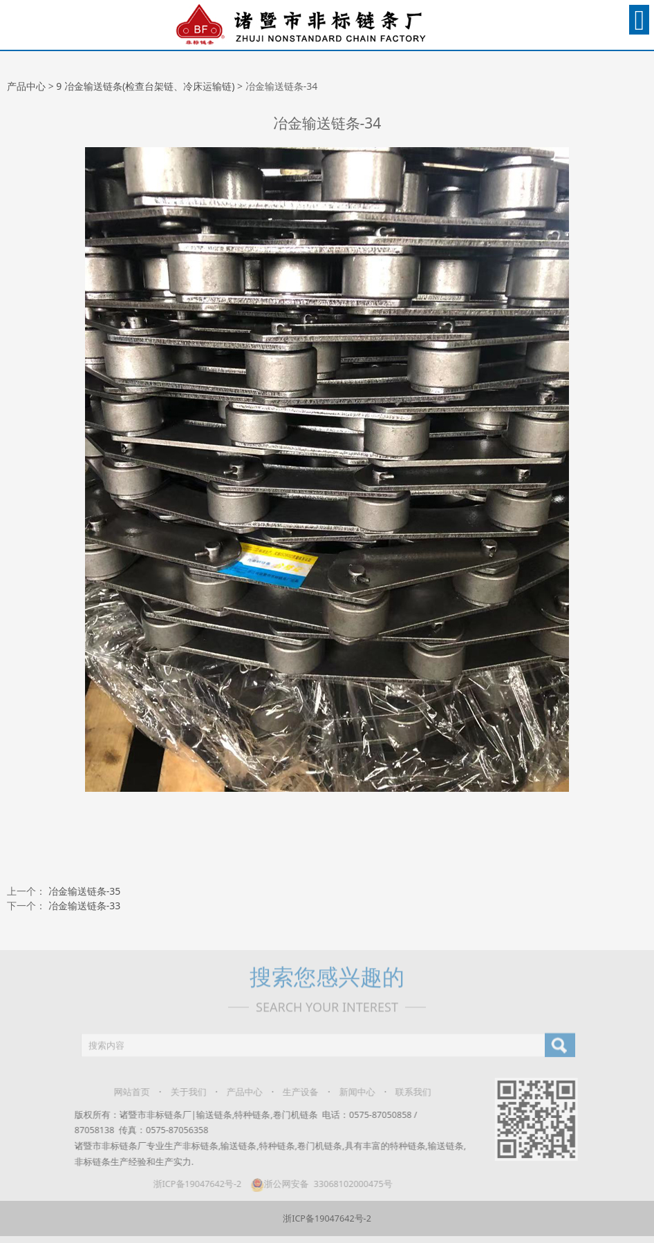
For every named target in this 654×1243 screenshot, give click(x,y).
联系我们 (407, 1092)
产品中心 (26, 86)
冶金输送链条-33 (84, 905)
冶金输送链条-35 (84, 891)
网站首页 (126, 1092)
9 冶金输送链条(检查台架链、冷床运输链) (145, 86)
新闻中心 (351, 1092)
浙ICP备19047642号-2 (191, 1184)
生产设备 (294, 1092)
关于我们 (182, 1092)
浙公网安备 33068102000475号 (315, 1184)
